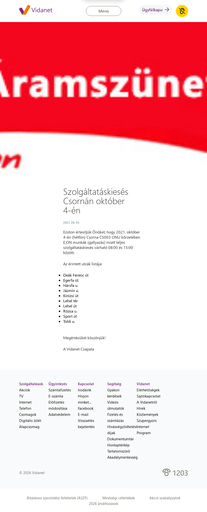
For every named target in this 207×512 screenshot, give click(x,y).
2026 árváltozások (103, 503)
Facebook (85, 408)
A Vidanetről (147, 402)
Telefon (25, 408)
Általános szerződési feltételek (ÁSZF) (57, 497)
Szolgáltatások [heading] (30, 383)
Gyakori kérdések (114, 392)
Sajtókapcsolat (148, 396)
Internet (25, 402)
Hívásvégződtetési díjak (118, 429)
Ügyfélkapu (155, 9)
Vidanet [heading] (143, 383)
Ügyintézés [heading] (58, 383)
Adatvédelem (59, 414)
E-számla (56, 396)
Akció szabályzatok (164, 497)
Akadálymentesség (118, 457)
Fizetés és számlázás (115, 417)
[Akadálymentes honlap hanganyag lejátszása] (182, 11)
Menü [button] (103, 10)
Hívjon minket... (84, 399)
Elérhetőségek (148, 389)
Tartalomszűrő (118, 451)
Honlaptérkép (118, 444)
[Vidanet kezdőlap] (35, 10)
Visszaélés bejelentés (86, 423)
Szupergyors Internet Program (147, 426)
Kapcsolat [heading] (86, 383)
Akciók (24, 389)
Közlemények (147, 414)
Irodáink (84, 389)
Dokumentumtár (118, 438)
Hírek (141, 408)
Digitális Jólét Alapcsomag (30, 423)
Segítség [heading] (114, 383)
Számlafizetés (60, 389)
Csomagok (27, 414)
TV (21, 396)
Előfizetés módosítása (58, 405)
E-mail (83, 414)
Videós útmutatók (115, 405)
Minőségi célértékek (118, 497)
